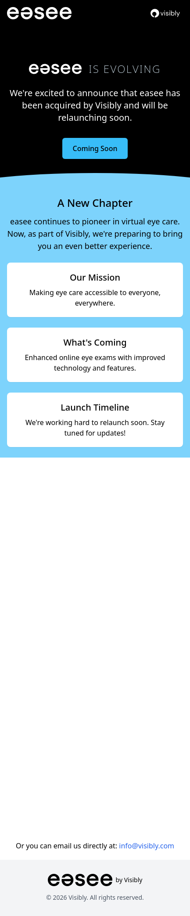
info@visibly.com (146, 846)
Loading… (95, 646)
